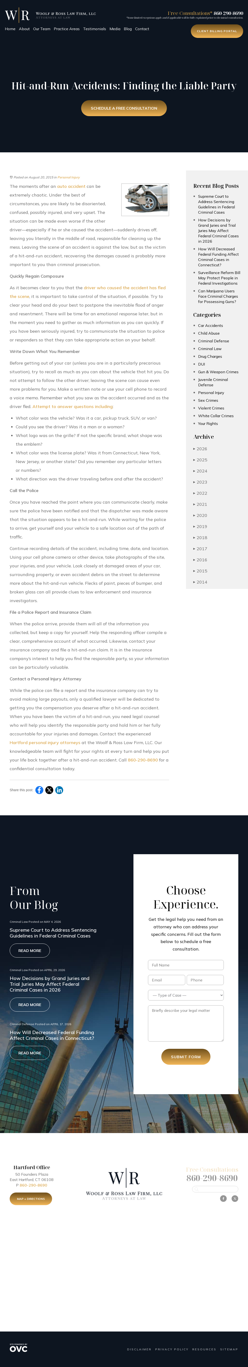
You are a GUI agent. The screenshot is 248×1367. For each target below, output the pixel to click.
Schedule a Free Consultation (124, 108)
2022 (200, 493)
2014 (200, 582)
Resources (204, 1349)
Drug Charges (210, 356)
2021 (200, 504)
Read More (29, 950)
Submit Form (186, 1056)
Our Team (41, 28)
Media (114, 28)
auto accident (71, 186)
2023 (200, 482)
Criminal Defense (213, 340)
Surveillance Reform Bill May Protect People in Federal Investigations (219, 278)
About (24, 28)
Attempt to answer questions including (72, 406)
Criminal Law (210, 348)
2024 (200, 471)
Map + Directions (31, 1203)
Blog (128, 28)
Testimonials (94, 28)
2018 (200, 537)
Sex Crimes (208, 400)
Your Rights (208, 423)
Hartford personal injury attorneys (45, 742)
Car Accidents (210, 325)
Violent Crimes (211, 408)
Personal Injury (68, 177)
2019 (200, 526)
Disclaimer (139, 1349)
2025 (200, 460)
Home (10, 28)
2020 (200, 515)
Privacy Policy (172, 1349)
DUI (201, 364)
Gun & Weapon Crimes (218, 371)
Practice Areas (67, 28)
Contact (142, 28)
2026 (200, 448)
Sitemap (229, 1349)
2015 (200, 571)
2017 (200, 548)
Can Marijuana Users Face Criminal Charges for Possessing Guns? (218, 296)
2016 (200, 560)
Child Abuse (209, 333)
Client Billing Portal (217, 31)
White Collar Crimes (216, 415)
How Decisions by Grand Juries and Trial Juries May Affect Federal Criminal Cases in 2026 (218, 231)
